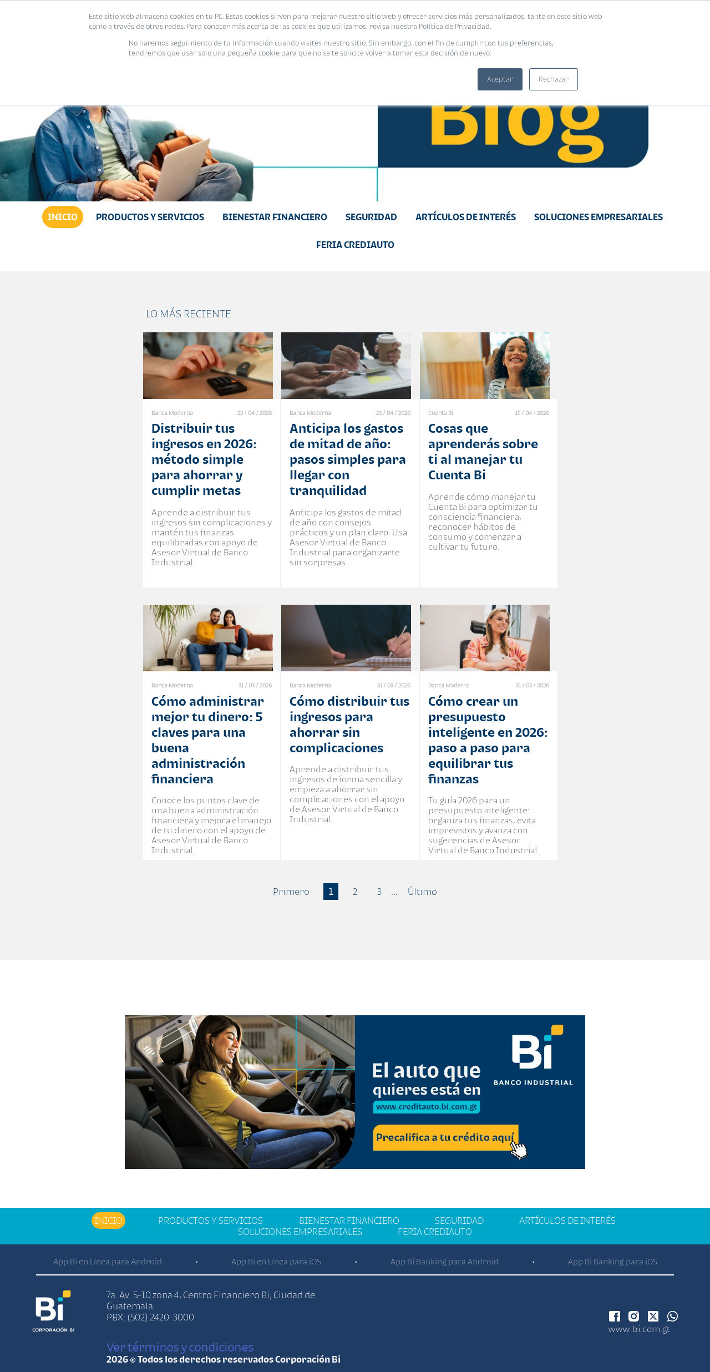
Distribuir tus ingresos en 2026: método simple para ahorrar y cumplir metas (204, 459)
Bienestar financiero (274, 216)
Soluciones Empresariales (598, 216)
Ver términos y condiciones (179, 1347)
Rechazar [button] (554, 79)
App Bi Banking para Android (444, 1261)
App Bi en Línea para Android (107, 1261)
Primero (291, 891)
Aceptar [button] (500, 79)
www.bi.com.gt (639, 1329)
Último (422, 891)
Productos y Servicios (150, 216)
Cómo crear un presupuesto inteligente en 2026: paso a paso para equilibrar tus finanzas (488, 739)
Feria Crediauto (355, 244)
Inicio (63, 216)
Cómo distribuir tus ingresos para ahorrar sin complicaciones (349, 724)
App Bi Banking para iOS (612, 1261)
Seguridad (371, 216)
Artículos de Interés (465, 216)
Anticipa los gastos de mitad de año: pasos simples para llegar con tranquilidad (348, 459)
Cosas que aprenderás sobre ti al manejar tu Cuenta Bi (483, 451)
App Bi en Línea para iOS (276, 1261)
